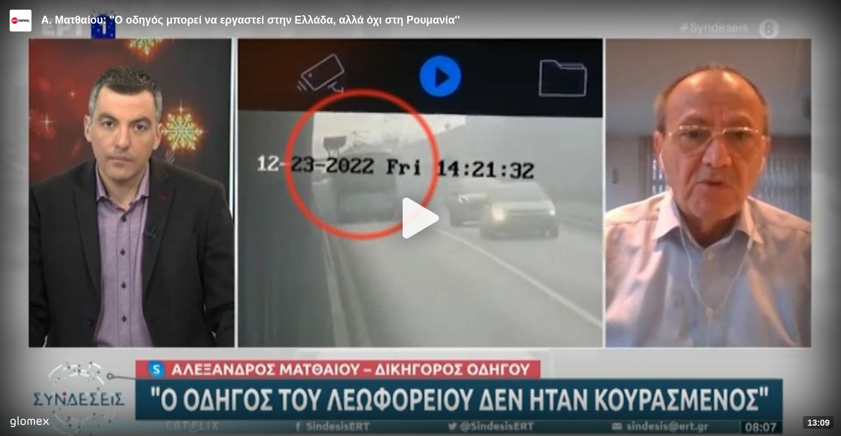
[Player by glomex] (29, 423)
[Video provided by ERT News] (20, 20)
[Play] (420, 218)
